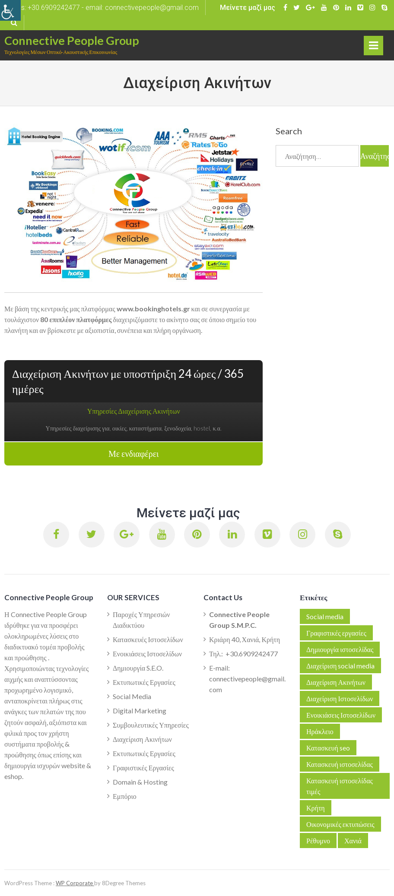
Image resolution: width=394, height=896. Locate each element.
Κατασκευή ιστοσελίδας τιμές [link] (339, 785)
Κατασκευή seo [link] (328, 748)
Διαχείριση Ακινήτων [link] (142, 739)
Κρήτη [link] (315, 808)
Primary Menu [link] (374, 47)
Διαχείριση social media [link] (340, 666)
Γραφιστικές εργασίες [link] (336, 633)
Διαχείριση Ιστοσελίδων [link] (339, 698)
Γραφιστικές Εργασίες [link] (143, 767)
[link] (10, 10)
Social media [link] (324, 616)
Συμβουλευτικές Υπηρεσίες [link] (151, 725)
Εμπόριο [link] (125, 796)
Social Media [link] (132, 696)
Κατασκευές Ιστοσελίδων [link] (148, 639)
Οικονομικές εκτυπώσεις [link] (340, 824)
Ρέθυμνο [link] (318, 840)
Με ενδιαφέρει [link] (133, 454)
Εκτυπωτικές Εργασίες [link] (144, 682)
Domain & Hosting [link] (140, 782)
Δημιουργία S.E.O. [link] (138, 668)
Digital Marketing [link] (139, 710)
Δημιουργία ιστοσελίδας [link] (339, 649)
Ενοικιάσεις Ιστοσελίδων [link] (147, 653)
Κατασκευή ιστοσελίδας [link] (339, 764)
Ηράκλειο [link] (320, 731)
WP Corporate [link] (75, 883)
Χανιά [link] (353, 840)
